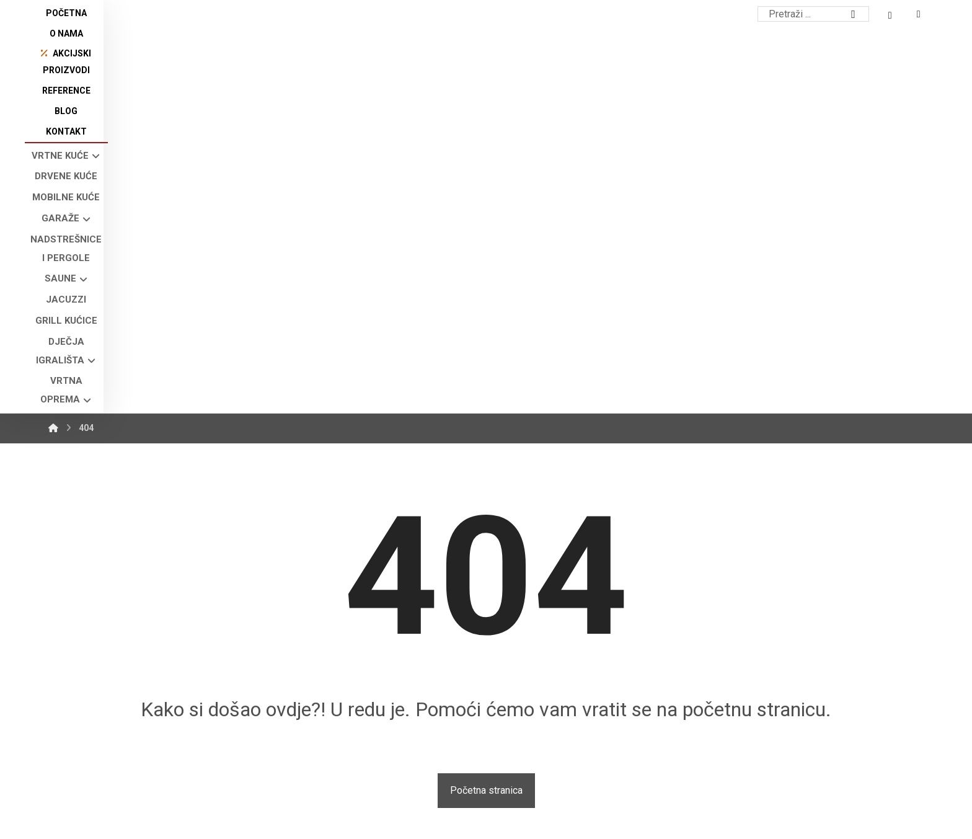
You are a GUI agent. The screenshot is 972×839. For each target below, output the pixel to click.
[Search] (853, 14)
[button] (72, 746)
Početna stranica (486, 448)
